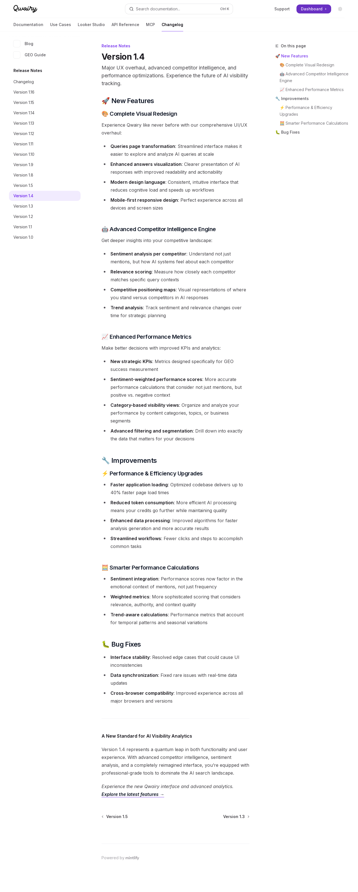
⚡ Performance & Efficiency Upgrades (306, 111)
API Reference (125, 26)
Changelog (172, 26)
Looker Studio (91, 26)
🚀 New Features (291, 56)
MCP (150, 26)
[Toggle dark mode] (340, 8)
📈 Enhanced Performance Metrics (312, 89)
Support (282, 8)
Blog (23, 43)
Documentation (28, 26)
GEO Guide (29, 55)
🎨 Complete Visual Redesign (307, 64)
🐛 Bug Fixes (287, 132)
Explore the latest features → (133, 794)
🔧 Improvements (292, 98)
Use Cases (60, 26)
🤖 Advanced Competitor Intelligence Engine (314, 77)
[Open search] (179, 9)
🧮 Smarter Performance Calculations (314, 123)
